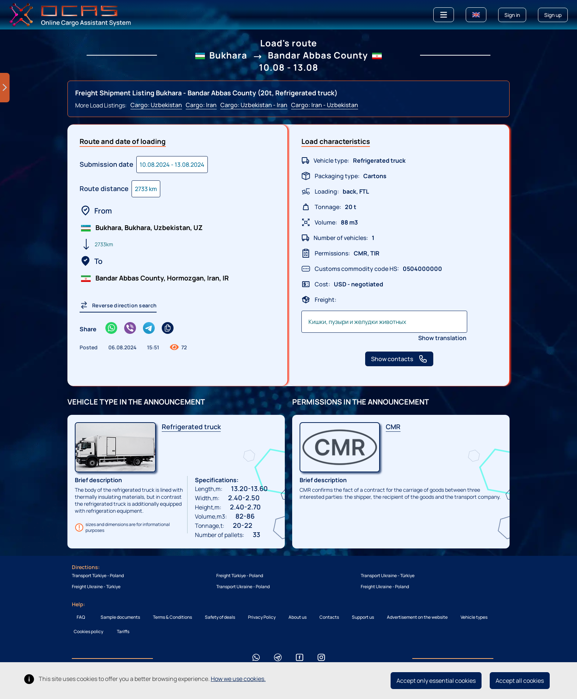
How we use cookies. (238, 679)
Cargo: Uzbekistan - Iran (253, 105)
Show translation (442, 338)
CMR (393, 426)
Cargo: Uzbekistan (156, 105)
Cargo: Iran (201, 105)
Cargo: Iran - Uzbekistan (324, 105)
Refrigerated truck (191, 426)
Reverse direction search (118, 305)
